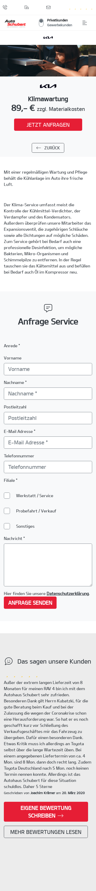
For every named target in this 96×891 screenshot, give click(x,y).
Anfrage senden (30, 603)
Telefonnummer (19, 455)
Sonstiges (25, 526)
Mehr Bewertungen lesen (45, 832)
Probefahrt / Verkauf (36, 510)
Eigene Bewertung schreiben (45, 812)
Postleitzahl (15, 406)
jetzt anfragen (48, 125)
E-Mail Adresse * (19, 431)
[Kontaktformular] (49, 7)
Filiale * (10, 480)
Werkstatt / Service (34, 495)
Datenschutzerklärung (68, 593)
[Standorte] (28, 7)
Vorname (13, 357)
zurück (48, 147)
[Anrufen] (6, 7)
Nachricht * (14, 538)
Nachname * (15, 382)
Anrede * (12, 345)
